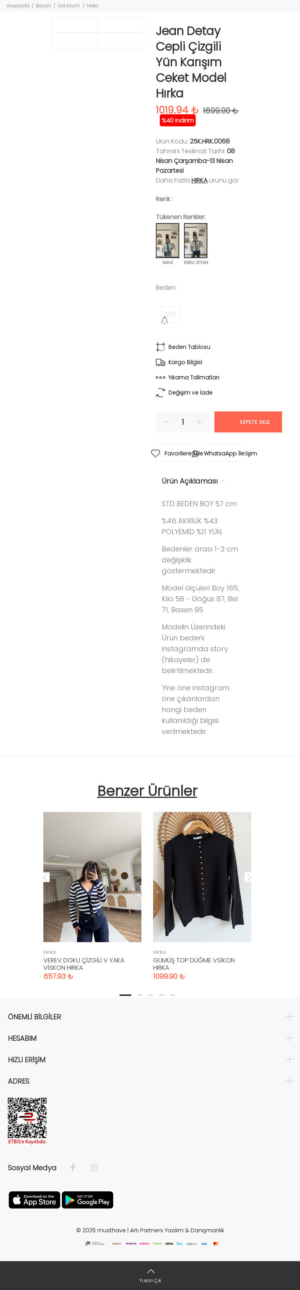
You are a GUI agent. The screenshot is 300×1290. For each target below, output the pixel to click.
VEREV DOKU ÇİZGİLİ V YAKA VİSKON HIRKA (83, 964)
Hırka (92, 5)
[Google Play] (87, 1199)
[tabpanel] (92, 888)
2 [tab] (140, 995)
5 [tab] (172, 995)
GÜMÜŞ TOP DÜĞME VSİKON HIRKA (194, 964)
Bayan (43, 5)
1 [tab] (125, 995)
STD (170, 314)
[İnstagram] (90, 1168)
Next (249, 877)
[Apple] (34, 1199)
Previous (45, 877)
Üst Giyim (69, 5)
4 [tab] (161, 995)
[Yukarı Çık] (150, 1275)
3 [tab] (150, 995)
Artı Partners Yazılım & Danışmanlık (177, 1230)
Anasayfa (18, 5)
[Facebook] (77, 1168)
